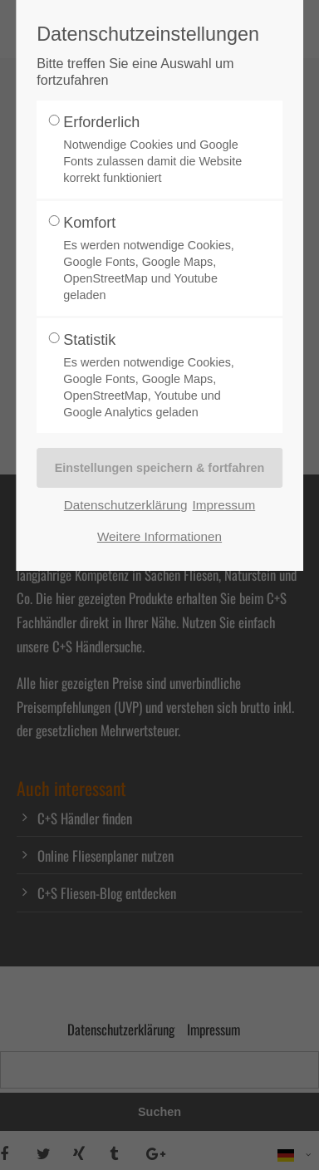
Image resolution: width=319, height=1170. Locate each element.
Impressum (224, 505)
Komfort (154, 258)
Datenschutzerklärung (126, 505)
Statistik (154, 376)
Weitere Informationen (159, 536)
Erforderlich (154, 150)
